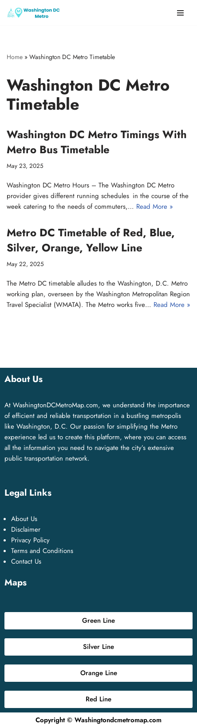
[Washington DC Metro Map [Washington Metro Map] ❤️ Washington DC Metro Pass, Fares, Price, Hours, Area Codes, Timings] (33, 12)
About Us (24, 519)
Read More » (154, 206)
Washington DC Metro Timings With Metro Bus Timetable (97, 142)
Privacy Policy (30, 540)
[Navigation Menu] (180, 13)
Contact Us (26, 561)
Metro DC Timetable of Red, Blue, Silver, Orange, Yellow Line (91, 240)
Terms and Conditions (42, 551)
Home (15, 56)
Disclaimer (25, 529)
